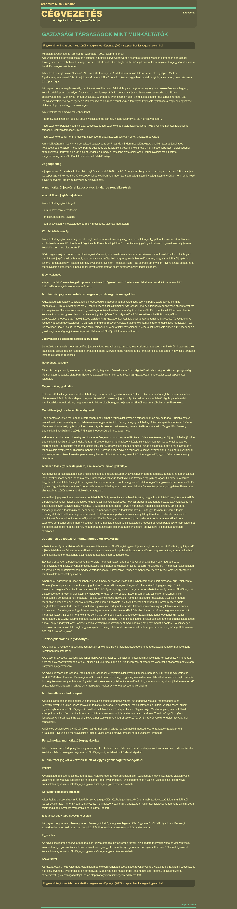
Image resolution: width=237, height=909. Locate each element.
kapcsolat (189, 12)
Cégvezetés (71, 14)
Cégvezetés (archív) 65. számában (76, 53)
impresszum (188, 904)
